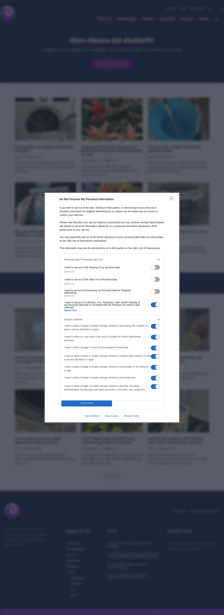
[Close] (172, 199)
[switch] (155, 267)
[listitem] (112, 259)
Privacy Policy (131, 415)
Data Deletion (92, 415)
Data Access (112, 415)
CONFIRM (86, 403)
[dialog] (112, 308)
